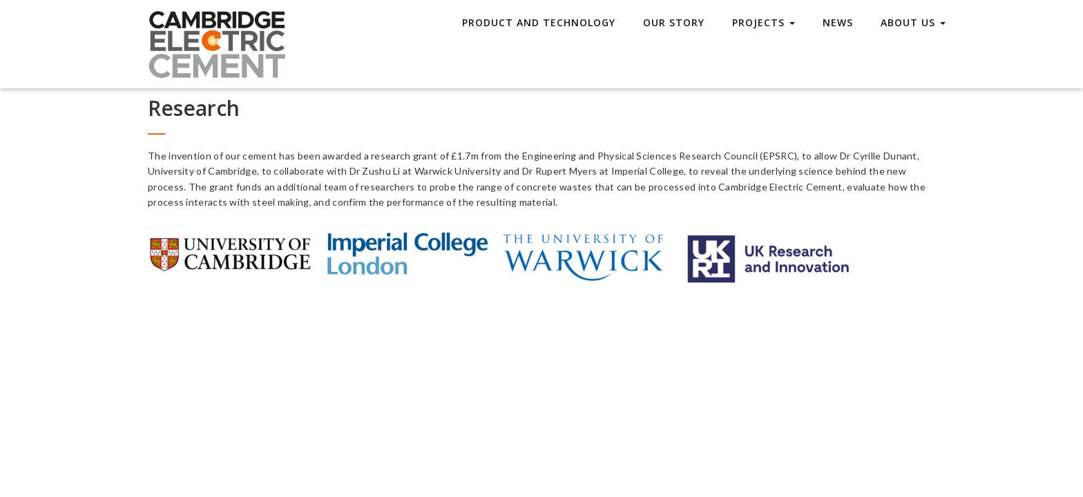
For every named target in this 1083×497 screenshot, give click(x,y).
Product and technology (538, 22)
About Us (913, 22)
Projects (763, 22)
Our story (674, 22)
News (838, 22)
